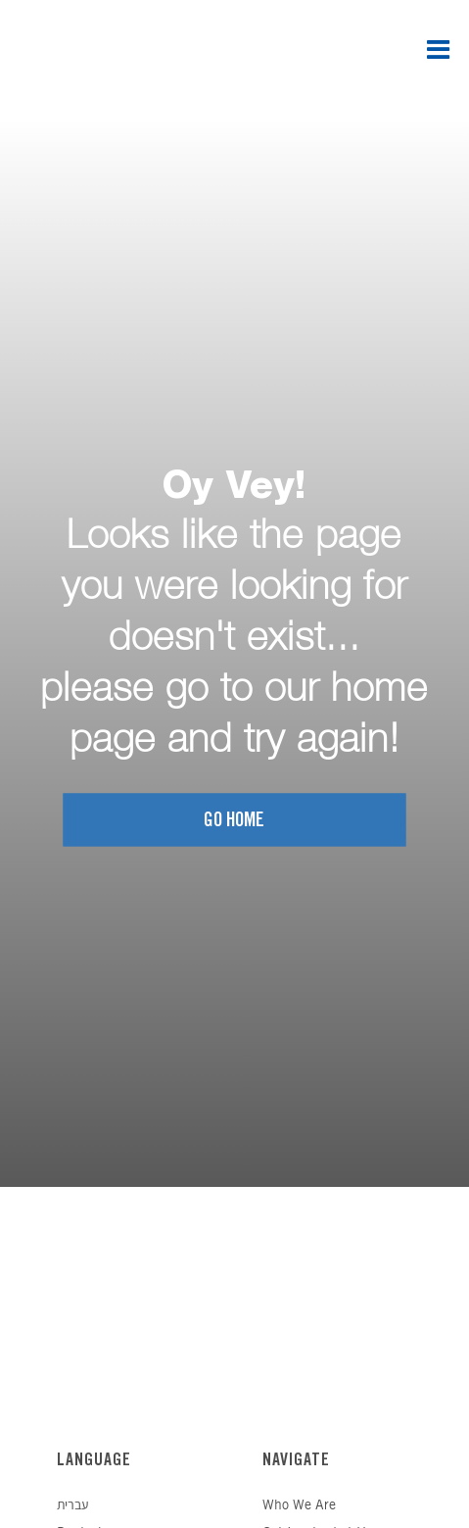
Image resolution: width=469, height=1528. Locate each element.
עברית (72, 1506)
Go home (234, 821)
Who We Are (299, 1506)
